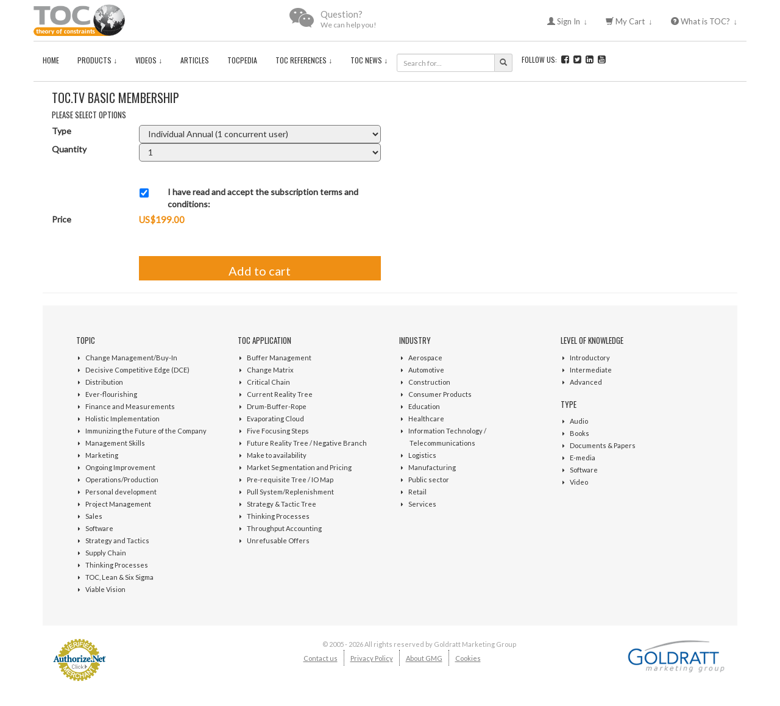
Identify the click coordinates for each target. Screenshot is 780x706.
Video (579, 482)
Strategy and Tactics (117, 540)
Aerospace (425, 358)
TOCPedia (242, 60)
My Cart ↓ (629, 21)
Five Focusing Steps (278, 431)
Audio (579, 421)
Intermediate (591, 370)
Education (424, 406)
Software (99, 528)
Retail (417, 492)
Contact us (320, 658)
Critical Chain (268, 382)
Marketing (101, 455)
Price (61, 219)
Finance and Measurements (130, 406)
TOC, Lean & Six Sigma (119, 577)
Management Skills (115, 443)
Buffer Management (279, 358)
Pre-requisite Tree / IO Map (290, 479)
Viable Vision (105, 589)
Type (61, 131)
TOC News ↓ (369, 60)
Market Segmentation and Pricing (299, 467)
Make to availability (277, 455)
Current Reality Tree (280, 394)
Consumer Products (440, 394)
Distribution (104, 382)
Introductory (590, 358)
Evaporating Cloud (275, 419)
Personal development (121, 492)
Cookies (468, 658)
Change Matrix (270, 370)
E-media (582, 458)
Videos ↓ (148, 60)
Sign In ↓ (567, 21)
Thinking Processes (116, 565)
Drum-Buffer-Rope (277, 406)
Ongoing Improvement (120, 467)
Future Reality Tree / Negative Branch (307, 443)
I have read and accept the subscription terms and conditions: (263, 198)
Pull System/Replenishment (290, 492)
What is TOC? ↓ (704, 21)
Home (51, 60)
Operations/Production (121, 479)
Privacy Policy (371, 658)
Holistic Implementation (122, 419)
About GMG (424, 658)
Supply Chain (105, 553)
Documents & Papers (603, 445)
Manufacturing (432, 467)
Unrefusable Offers (278, 540)
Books (579, 433)
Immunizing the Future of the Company (146, 431)
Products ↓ (97, 60)
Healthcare (426, 419)
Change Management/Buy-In (131, 358)
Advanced (586, 382)
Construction (429, 382)
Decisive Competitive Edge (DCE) (137, 370)
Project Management (118, 504)
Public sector (428, 479)
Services (422, 504)
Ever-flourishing (111, 394)
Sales (93, 516)
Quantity (69, 149)
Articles (194, 60)
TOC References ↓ (303, 60)
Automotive (426, 370)
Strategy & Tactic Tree (281, 504)
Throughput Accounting (284, 528)
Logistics (422, 455)
